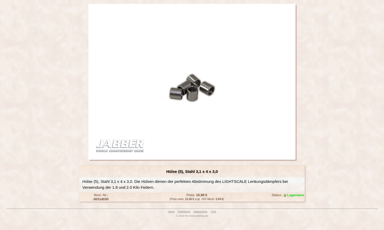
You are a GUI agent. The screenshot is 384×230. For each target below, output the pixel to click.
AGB (213, 211)
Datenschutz (200, 211)
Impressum (184, 211)
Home (171, 211)
